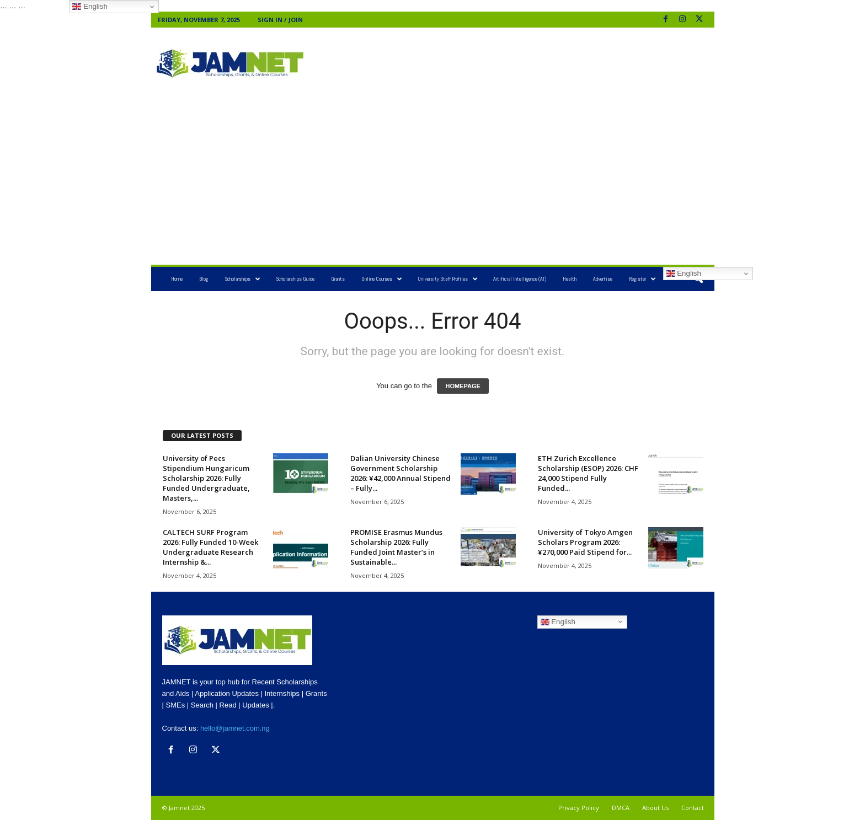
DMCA (620, 807)
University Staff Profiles (448, 279)
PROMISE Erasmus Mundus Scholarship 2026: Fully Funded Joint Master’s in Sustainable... (396, 547)
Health (569, 278)
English (683, 273)
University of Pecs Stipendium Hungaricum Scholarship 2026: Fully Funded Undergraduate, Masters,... (206, 478)
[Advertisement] (510, 63)
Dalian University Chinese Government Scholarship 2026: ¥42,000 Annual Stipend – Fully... (400, 473)
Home (177, 278)
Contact (692, 807)
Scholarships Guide (295, 278)
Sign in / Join (280, 19)
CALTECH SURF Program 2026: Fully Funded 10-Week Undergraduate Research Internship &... (210, 547)
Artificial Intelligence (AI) (519, 278)
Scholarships (242, 279)
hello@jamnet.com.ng (235, 728)
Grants (338, 278)
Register (642, 279)
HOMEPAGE (462, 386)
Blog (203, 278)
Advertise (602, 278)
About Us (655, 807)
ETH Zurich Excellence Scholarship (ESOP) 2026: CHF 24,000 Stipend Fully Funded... (588, 473)
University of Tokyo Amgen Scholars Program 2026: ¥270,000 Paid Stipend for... (585, 542)
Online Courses (381, 279)
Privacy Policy (578, 807)
